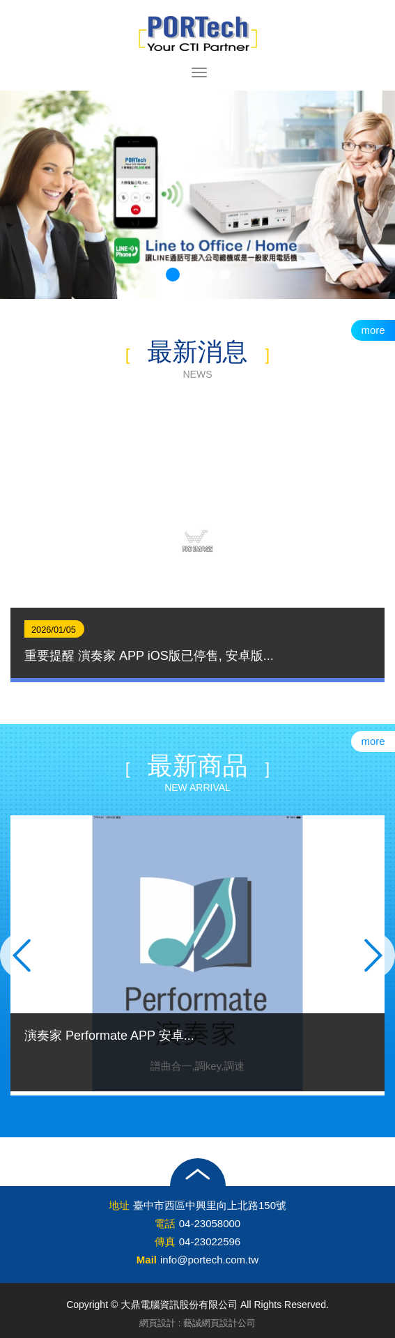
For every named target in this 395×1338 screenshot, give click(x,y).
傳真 (165, 1241)
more (373, 330)
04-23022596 (209, 1241)
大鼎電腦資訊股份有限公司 (198, 33)
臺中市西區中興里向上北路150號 (209, 1205)
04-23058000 (209, 1223)
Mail (147, 1260)
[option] (197, 541)
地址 (119, 1205)
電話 (165, 1223)
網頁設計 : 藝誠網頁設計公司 (197, 1323)
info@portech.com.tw (209, 1260)
